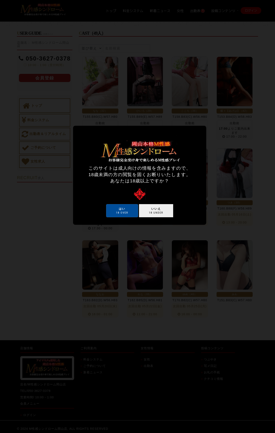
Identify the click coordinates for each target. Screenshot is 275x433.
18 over (122, 210)
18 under (156, 210)
